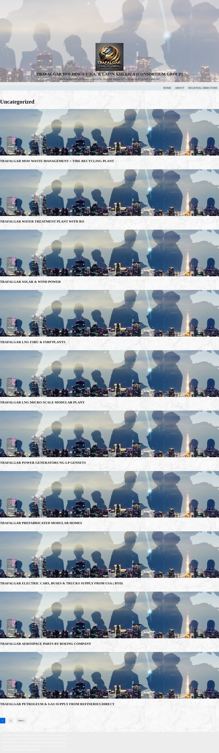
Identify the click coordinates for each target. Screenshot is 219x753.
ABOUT (179, 87)
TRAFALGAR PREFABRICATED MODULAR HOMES (41, 523)
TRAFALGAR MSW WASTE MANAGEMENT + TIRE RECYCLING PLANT (57, 161)
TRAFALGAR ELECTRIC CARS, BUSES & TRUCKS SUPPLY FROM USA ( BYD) (61, 583)
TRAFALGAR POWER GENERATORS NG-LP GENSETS (43, 462)
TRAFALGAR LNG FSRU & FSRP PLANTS (32, 342)
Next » (21, 720)
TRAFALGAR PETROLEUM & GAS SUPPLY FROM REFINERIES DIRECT (57, 704)
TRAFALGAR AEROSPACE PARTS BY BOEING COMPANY (45, 644)
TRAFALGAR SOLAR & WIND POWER (30, 282)
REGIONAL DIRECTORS (202, 87)
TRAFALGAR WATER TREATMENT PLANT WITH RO (42, 221)
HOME (167, 87)
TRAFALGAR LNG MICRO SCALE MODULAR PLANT (42, 402)
